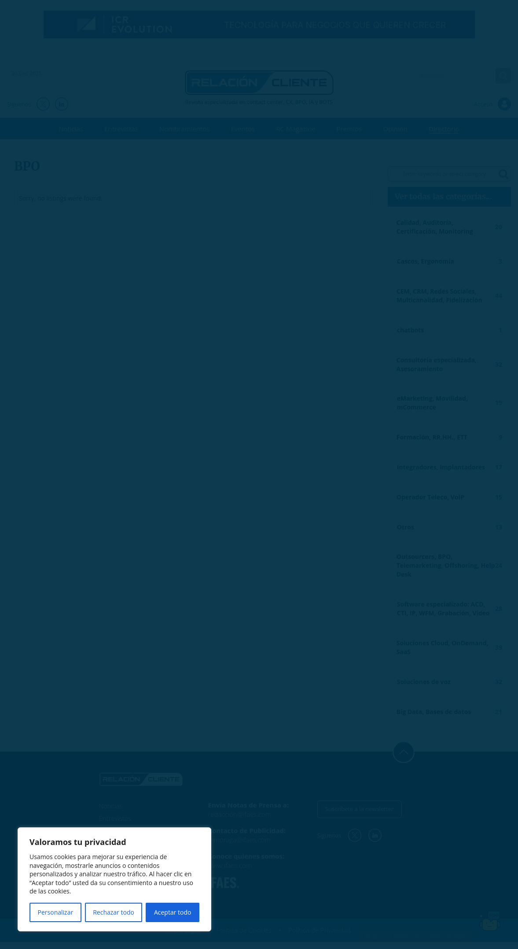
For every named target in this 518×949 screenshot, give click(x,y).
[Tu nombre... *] (207, 486)
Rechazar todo (113, 912)
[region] (114, 879)
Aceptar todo (172, 912)
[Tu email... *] (311, 486)
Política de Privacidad (249, 543)
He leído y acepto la (189, 543)
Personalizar (55, 912)
